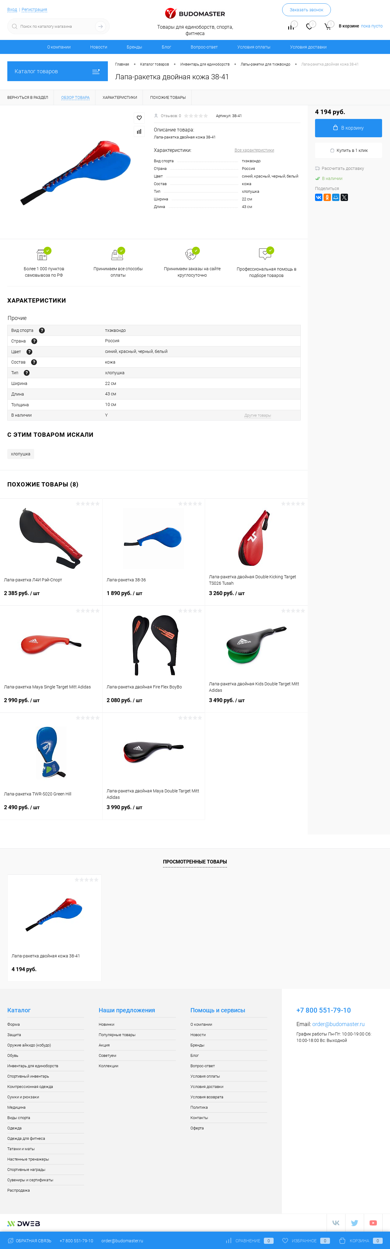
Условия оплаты (254, 47)
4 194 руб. (24, 969)
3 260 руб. (256, 597)
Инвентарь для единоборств (32, 1066)
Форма (13, 1024)
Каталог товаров (58, 71)
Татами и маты (21, 1149)
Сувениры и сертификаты (30, 1180)
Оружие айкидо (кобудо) (29, 1045)
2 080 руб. (154, 704)
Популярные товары (117, 1034)
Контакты (199, 1117)
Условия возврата (206, 1097)
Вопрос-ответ (204, 47)
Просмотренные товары (195, 862)
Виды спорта (18, 1117)
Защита (14, 1034)
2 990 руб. (51, 704)
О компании (59, 47)
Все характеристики (254, 150)
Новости (98, 47)
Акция (104, 1045)
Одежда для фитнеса (26, 1138)
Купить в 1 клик (349, 150)
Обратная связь (29, 1240)
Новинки (106, 1024)
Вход (12, 9)
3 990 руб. (154, 811)
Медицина (16, 1107)
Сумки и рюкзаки (23, 1097)
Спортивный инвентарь (28, 1076)
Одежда (14, 1128)
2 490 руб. (51, 811)
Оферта (197, 1128)
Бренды (134, 47)
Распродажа (18, 1190)
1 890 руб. (154, 597)
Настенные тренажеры (28, 1159)
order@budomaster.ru (338, 1024)
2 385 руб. (51, 597)
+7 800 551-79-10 (76, 1240)
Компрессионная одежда (30, 1086)
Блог (166, 47)
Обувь (12, 1055)
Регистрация (34, 9)
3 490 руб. (256, 704)
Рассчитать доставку (339, 168)
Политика (199, 1107)
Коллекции (108, 1066)
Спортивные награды (26, 1169)
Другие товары (257, 415)
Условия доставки (308, 47)
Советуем (107, 1055)
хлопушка (20, 453)
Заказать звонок (306, 9)
